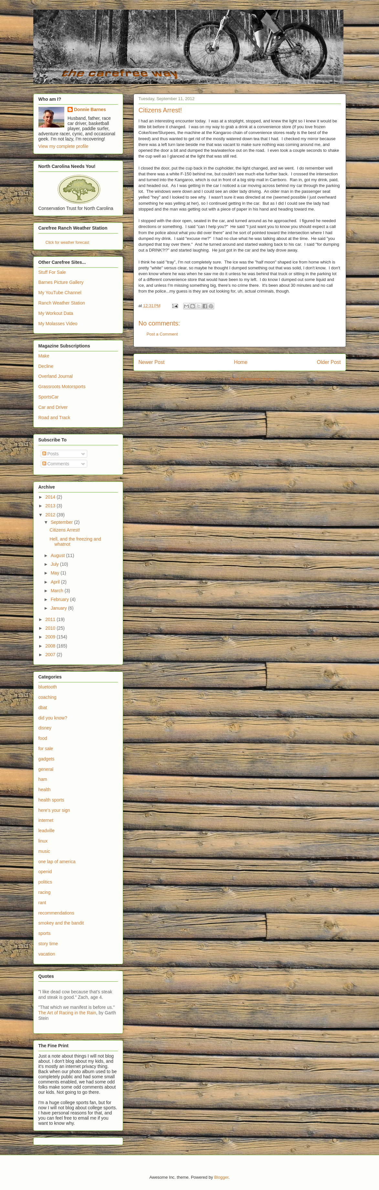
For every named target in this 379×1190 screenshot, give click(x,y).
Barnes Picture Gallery (61, 282)
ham (42, 779)
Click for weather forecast (67, 242)
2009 (51, 636)
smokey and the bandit (61, 923)
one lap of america (57, 861)
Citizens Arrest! (64, 530)
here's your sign (54, 810)
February (60, 599)
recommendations (56, 913)
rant (42, 902)
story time (48, 943)
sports (44, 933)
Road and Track (54, 417)
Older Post (329, 362)
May (55, 572)
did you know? (53, 717)
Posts (50, 453)
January (59, 608)
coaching (47, 697)
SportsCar (48, 396)
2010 (51, 628)
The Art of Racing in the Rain (67, 1012)
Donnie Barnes (90, 109)
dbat (42, 707)
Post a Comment (162, 334)
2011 (51, 619)
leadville (46, 830)
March (58, 590)
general (46, 769)
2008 (51, 645)
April (56, 582)
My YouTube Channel (59, 292)
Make (43, 355)
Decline (46, 366)
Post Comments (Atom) (252, 379)
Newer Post (152, 362)
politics (45, 882)
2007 (51, 654)
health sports (51, 799)
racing (44, 892)
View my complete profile (63, 146)
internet (46, 820)
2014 (51, 497)
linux (43, 840)
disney (44, 727)
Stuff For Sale (52, 272)
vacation (46, 954)
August (58, 555)
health (44, 789)
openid (45, 871)
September (62, 522)
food (42, 738)
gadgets (46, 758)
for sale (45, 748)
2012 (51, 514)
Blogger (221, 1177)
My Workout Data (55, 313)
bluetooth (47, 686)
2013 (51, 505)
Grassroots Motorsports (62, 386)
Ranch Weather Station (61, 302)
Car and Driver (53, 407)
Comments (55, 463)
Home (240, 362)
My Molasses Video (58, 323)
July (55, 564)
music (44, 851)
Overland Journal (55, 376)
